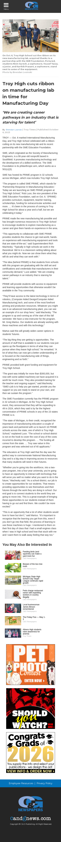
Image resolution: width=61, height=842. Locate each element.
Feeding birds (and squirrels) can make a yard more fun (32, 554)
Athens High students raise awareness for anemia (32, 631)
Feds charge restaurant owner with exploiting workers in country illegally (33, 593)
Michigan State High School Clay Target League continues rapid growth (33, 579)
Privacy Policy (44, 783)
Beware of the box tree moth (32, 565)
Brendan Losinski (14, 129)
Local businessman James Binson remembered (31, 606)
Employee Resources (21, 783)
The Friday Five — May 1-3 (34, 618)
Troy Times (30, 129)
